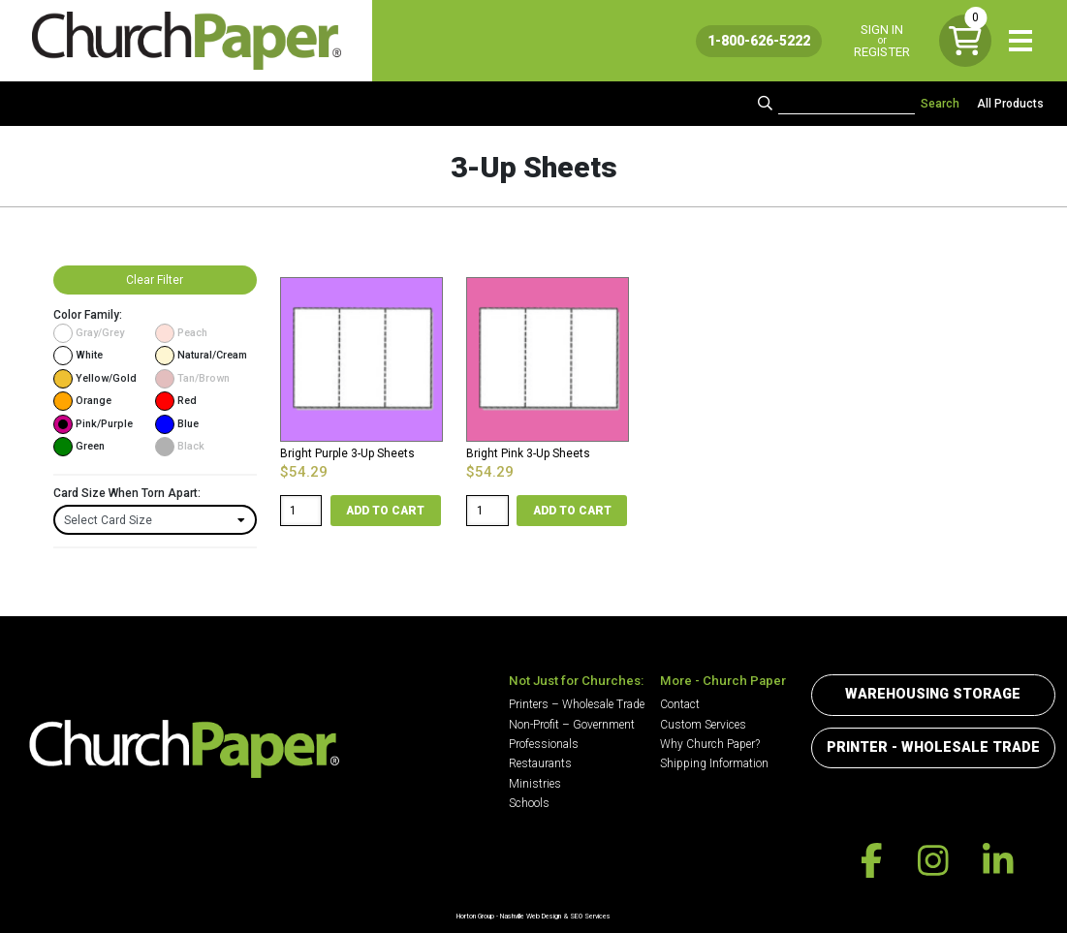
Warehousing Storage (932, 694)
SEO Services (590, 916)
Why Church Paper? (710, 744)
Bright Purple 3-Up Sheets (347, 453)
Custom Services (703, 724)
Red (176, 401)
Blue (177, 424)
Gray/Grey (88, 333)
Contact (680, 704)
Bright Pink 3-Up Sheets (528, 453)
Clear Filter (154, 280)
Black (179, 446)
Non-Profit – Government (572, 724)
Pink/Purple (93, 424)
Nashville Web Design (530, 916)
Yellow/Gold (95, 379)
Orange (82, 401)
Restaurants (540, 763)
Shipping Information (714, 763)
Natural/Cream (201, 355)
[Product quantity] (301, 510)
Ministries (535, 784)
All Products (1010, 103)
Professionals (544, 744)
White (78, 355)
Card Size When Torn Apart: (127, 493)
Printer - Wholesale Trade (933, 747)
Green (79, 446)
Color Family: (87, 315)
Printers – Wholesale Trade (576, 704)
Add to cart (385, 510)
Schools (529, 803)
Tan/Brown (192, 379)
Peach (181, 333)
